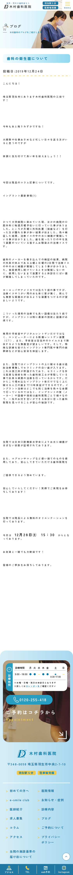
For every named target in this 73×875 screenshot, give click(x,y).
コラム (14, 828)
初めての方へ (19, 791)
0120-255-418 (33, 699)
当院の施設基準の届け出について (22, 854)
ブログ (46, 818)
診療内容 (47, 809)
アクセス (16, 837)
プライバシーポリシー (51, 839)
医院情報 (47, 791)
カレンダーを (33, 686)
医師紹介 (16, 809)
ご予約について (52, 828)
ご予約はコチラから (36, 715)
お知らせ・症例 (52, 800)
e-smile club (19, 800)
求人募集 (16, 818)
